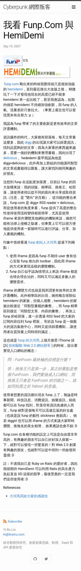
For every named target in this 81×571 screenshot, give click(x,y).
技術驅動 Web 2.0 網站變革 (30, 345)
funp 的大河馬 (29, 340)
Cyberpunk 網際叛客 (26, 7)
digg (28, 142)
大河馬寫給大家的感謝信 (29, 496)
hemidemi (15, 89)
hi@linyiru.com (14, 534)
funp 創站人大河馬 (42, 242)
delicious (10, 158)
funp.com (11, 84)
